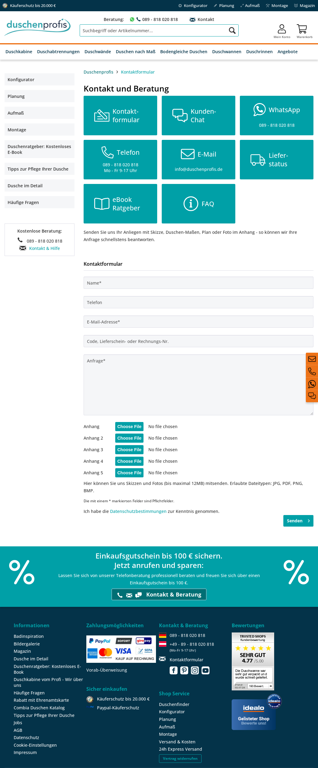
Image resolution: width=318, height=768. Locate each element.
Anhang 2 (93, 438)
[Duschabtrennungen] (58, 52)
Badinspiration (29, 636)
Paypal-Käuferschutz (118, 708)
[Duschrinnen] (259, 52)
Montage (277, 5)
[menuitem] (159, 30)
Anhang (91, 426)
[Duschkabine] (19, 52)
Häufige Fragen (23, 202)
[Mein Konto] (282, 30)
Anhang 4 (93, 461)
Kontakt (205, 19)
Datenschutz (26, 737)
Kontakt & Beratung (159, 594)
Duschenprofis (98, 72)
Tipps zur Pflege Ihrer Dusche (38, 169)
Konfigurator (192, 5)
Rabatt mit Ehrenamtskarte (41, 700)
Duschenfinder (174, 704)
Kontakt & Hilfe (44, 248)
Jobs (18, 722)
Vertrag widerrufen (180, 758)
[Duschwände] (97, 52)
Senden (298, 520)
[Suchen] (232, 30)
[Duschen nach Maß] (135, 52)
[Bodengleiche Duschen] (184, 52)
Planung (223, 5)
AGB (18, 730)
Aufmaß (250, 5)
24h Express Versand (180, 749)
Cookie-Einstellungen (35, 745)
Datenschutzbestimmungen (138, 511)
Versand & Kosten (177, 742)
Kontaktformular (186, 659)
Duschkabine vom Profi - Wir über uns (48, 682)
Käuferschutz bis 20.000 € (123, 699)
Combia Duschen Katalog (39, 708)
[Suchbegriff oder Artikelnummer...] (159, 30)
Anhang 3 (93, 449)
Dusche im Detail (25, 186)
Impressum (25, 752)
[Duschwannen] (227, 52)
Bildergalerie (27, 644)
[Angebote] (287, 52)
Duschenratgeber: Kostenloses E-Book (39, 149)
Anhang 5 (93, 473)
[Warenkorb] (305, 30)
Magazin (304, 5)
